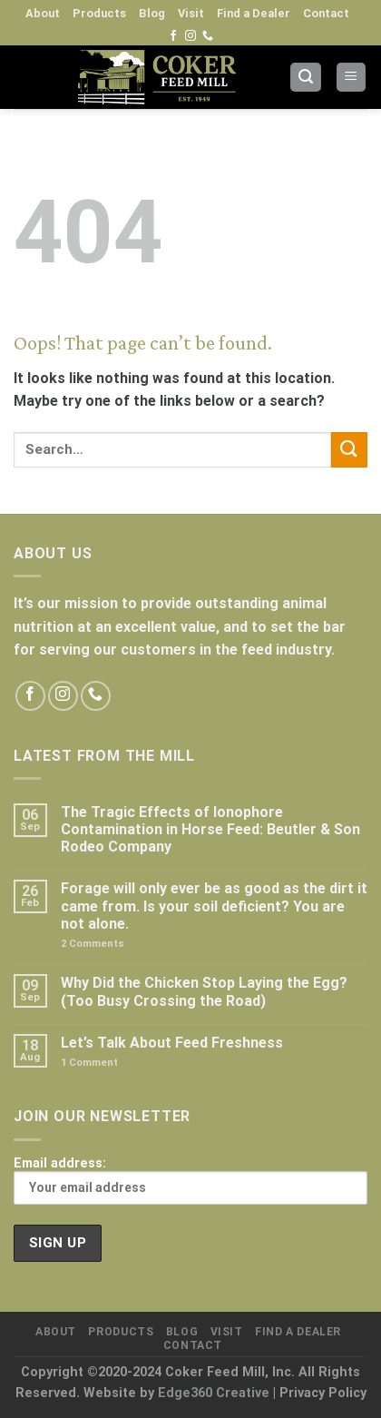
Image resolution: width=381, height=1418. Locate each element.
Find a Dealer (253, 13)
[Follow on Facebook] (173, 36)
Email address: (190, 1181)
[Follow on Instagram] (190, 36)
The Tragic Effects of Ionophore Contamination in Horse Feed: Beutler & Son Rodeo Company (210, 829)
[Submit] (349, 450)
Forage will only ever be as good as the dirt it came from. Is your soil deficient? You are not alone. (214, 905)
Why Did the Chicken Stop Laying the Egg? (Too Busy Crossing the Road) (204, 991)
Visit (191, 13)
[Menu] (351, 78)
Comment (89, 1062)
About (42, 13)
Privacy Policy (322, 1393)
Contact (326, 13)
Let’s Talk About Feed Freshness (172, 1042)
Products (99, 13)
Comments (92, 944)
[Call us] (207, 36)
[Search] (305, 78)
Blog (152, 13)
